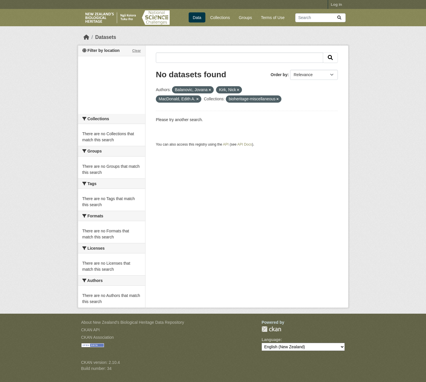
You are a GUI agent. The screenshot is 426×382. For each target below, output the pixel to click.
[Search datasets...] (320, 17)
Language (271, 339)
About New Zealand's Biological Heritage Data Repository (132, 322)
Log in (336, 4)
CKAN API (90, 330)
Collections (220, 17)
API (226, 144)
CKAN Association (97, 337)
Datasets (105, 37)
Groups (245, 17)
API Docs (244, 144)
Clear (136, 51)
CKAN (271, 329)
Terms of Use (273, 17)
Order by (279, 74)
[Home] (86, 37)
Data (197, 17)
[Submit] (339, 17)
